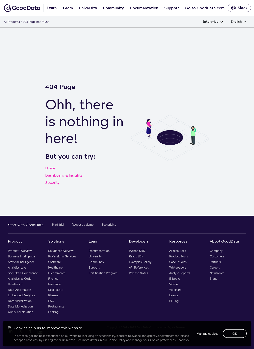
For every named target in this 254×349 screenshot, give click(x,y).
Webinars (175, 289)
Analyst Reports (179, 273)
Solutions (56, 241)
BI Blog (174, 301)
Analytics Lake (17, 267)
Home (50, 168)
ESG (51, 301)
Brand (213, 278)
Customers (217, 256)
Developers (139, 241)
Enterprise (212, 21)
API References (139, 267)
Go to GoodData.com (205, 8)
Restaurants (56, 306)
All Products (12, 21)
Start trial (57, 224)
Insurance (54, 284)
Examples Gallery (140, 262)
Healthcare (55, 267)
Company (216, 250)
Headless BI (15, 284)
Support (171, 8)
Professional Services (62, 256)
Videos (173, 284)
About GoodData (224, 241)
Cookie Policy (117, 335)
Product (15, 241)
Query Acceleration (20, 312)
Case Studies (178, 262)
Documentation (144, 8)
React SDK (136, 256)
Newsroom (217, 273)
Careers (215, 267)
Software (54, 262)
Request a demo (83, 224)
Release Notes (138, 273)
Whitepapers (177, 267)
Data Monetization (20, 306)
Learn (68, 8)
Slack (239, 8)
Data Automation (19, 289)
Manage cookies (205, 331)
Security (52, 182)
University (88, 8)
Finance (53, 278)
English (238, 21)
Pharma (53, 295)
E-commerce (56, 273)
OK (234, 331)
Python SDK (137, 250)
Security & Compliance (23, 273)
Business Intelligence (21, 256)
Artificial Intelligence (21, 262)
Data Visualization (20, 301)
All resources (177, 250)
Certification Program (103, 273)
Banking (53, 312)
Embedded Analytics (21, 295)
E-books (174, 278)
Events (173, 295)
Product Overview (20, 250)
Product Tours (178, 256)
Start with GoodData (25, 224)
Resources (178, 241)
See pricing (109, 224)
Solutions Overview (61, 250)
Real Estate (55, 289)
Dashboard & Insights (63, 175)
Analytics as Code (19, 278)
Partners (215, 262)
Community (113, 8)
